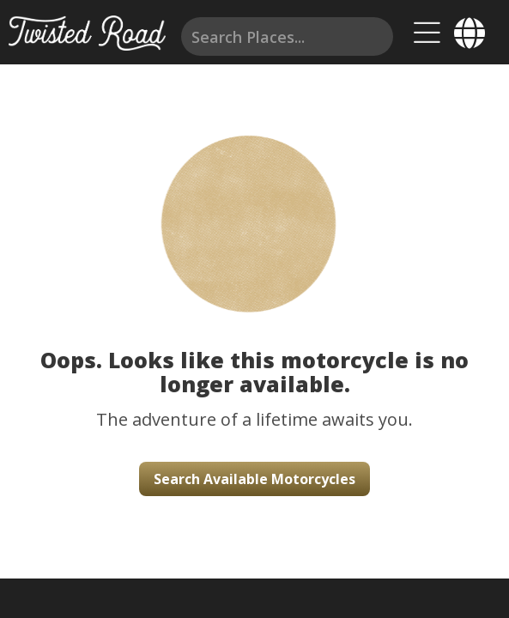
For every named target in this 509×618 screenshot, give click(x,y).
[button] (254, 206)
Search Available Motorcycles (254, 479)
